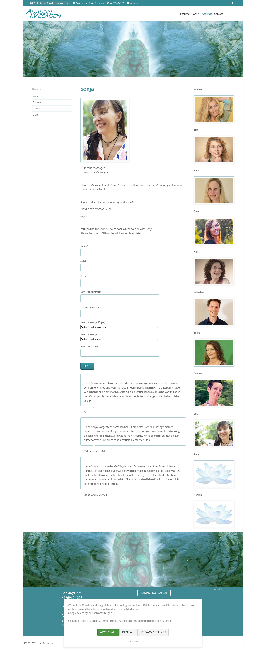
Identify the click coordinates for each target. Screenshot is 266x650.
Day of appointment (91, 292)
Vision (36, 114)
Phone (86, 276)
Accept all (108, 632)
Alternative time (89, 346)
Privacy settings (153, 632)
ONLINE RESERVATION (154, 592)
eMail (86, 261)
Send (87, 365)
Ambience (38, 102)
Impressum (133, 641)
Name (86, 246)
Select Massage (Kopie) (92, 322)
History (37, 108)
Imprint (217, 589)
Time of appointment (92, 307)
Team (36, 96)
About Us (36, 89)
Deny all (128, 632)
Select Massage (88, 334)
